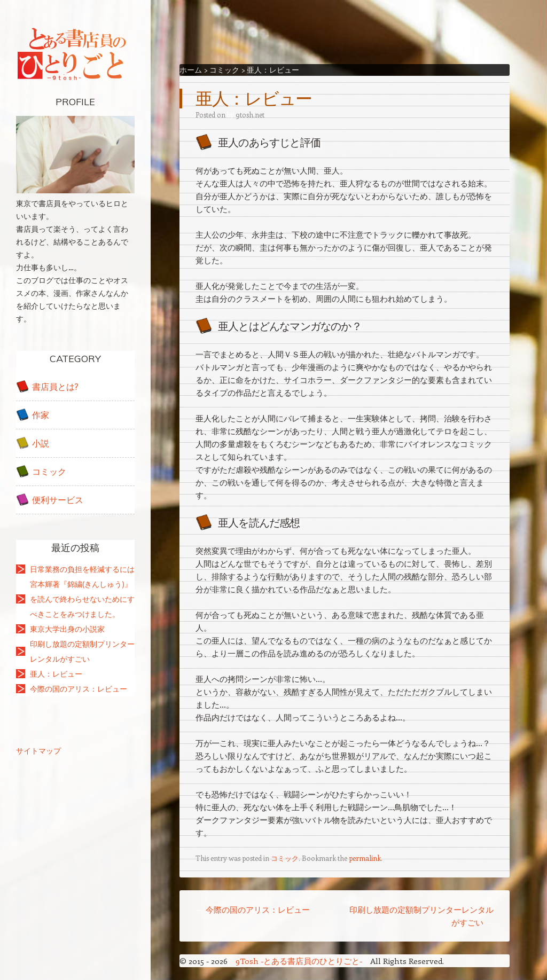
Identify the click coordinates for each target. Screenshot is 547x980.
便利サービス (57, 499)
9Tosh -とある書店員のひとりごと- (299, 960)
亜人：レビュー (56, 674)
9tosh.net (250, 114)
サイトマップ (38, 751)
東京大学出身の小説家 (67, 629)
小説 (40, 443)
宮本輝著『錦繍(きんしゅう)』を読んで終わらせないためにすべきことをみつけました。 (82, 599)
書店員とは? (55, 386)
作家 (40, 414)
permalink (365, 858)
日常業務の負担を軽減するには (82, 569)
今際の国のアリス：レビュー (253, 909)
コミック (285, 858)
